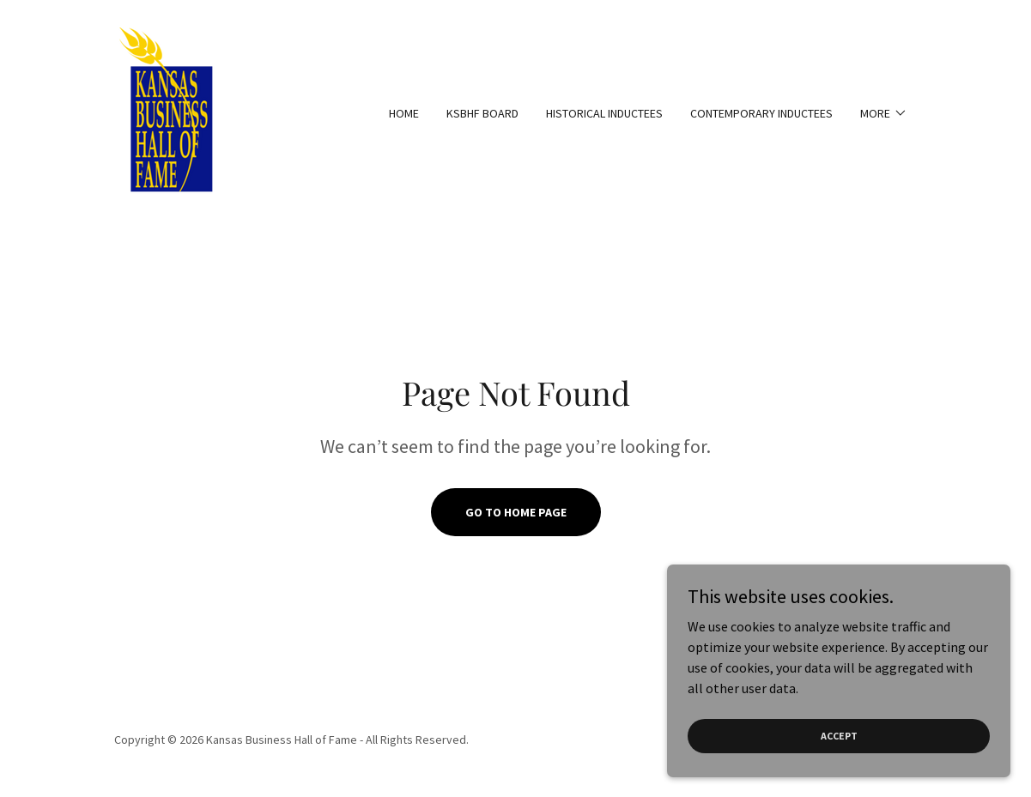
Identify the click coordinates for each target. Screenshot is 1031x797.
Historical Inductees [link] (604, 113)
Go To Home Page (516, 512)
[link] (169, 111)
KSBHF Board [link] (482, 113)
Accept (839, 735)
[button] (883, 113)
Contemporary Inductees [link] (761, 113)
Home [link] (404, 113)
